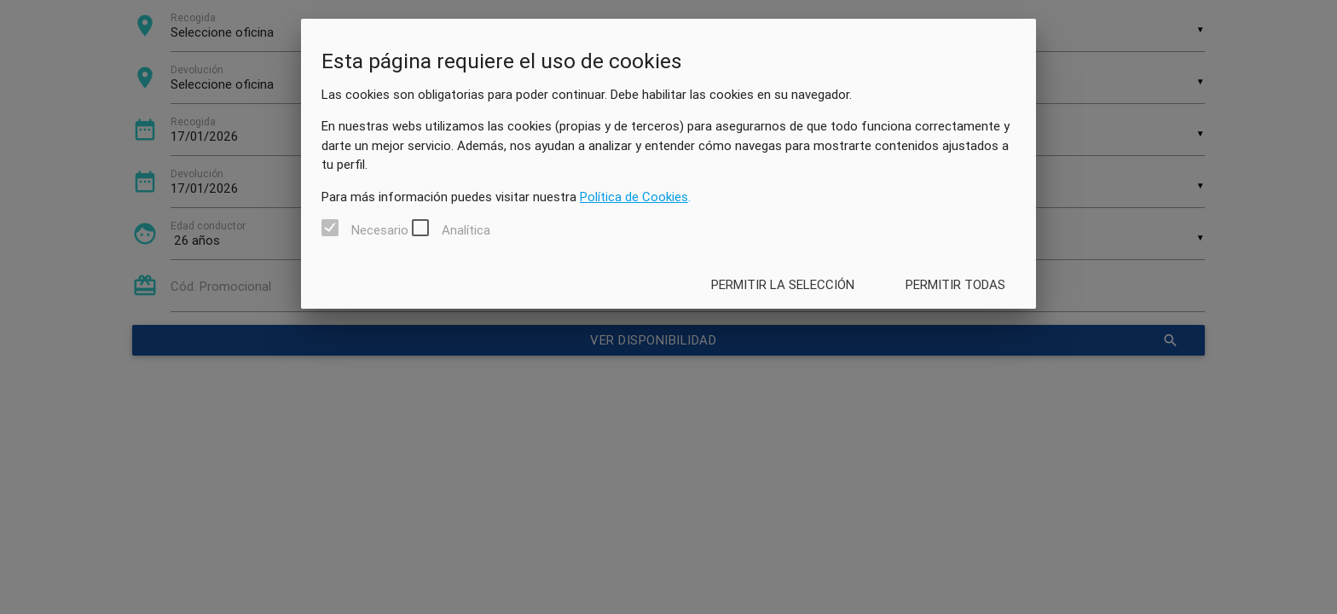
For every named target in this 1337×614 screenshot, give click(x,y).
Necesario (379, 230)
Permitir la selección (782, 284)
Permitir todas (955, 284)
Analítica (466, 230)
